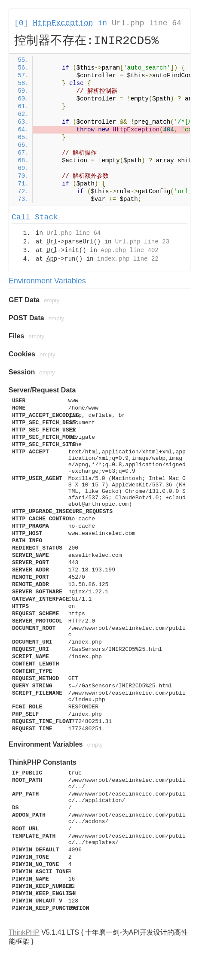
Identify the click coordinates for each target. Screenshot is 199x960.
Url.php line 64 (146, 23)
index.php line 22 (128, 258)
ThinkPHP (24, 932)
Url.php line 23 (142, 241)
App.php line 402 (129, 250)
